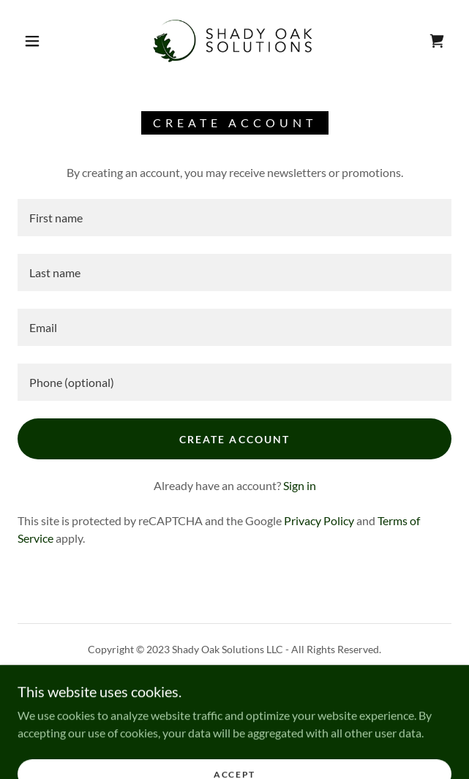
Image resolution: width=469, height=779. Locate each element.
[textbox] (234, 217)
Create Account (234, 439)
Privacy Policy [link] (319, 520)
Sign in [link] (299, 485)
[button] (39, 41)
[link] (234, 41)
